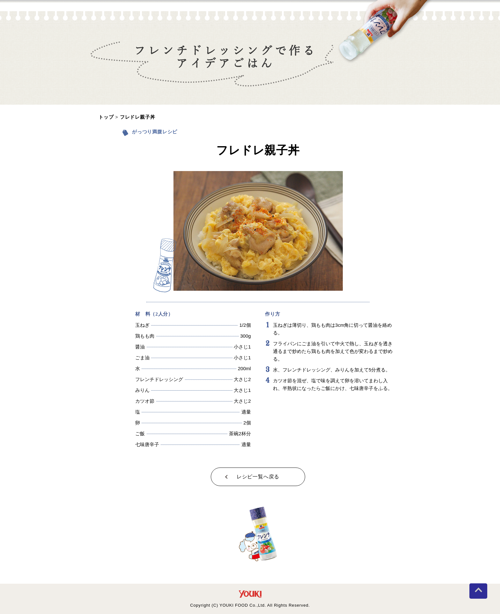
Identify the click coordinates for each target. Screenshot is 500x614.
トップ (106, 117)
